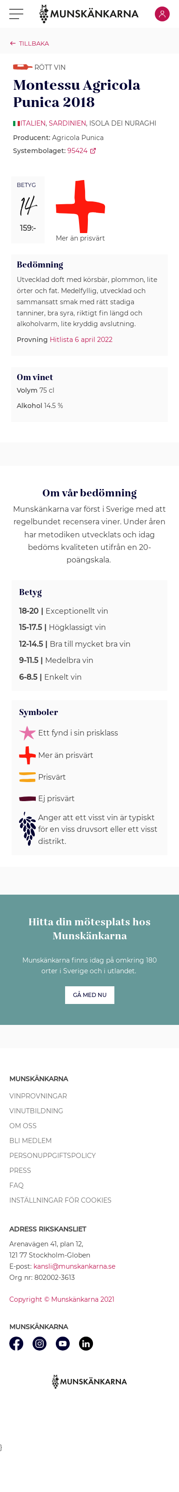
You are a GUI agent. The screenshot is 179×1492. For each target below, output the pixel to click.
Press (20, 1170)
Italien (33, 123)
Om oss (23, 1126)
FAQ (16, 1185)
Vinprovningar (38, 1096)
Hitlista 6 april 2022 (81, 339)
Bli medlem (30, 1141)
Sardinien (67, 123)
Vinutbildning (36, 1111)
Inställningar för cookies (60, 1200)
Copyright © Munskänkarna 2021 (61, 1299)
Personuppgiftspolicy (52, 1155)
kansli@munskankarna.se (74, 1266)
